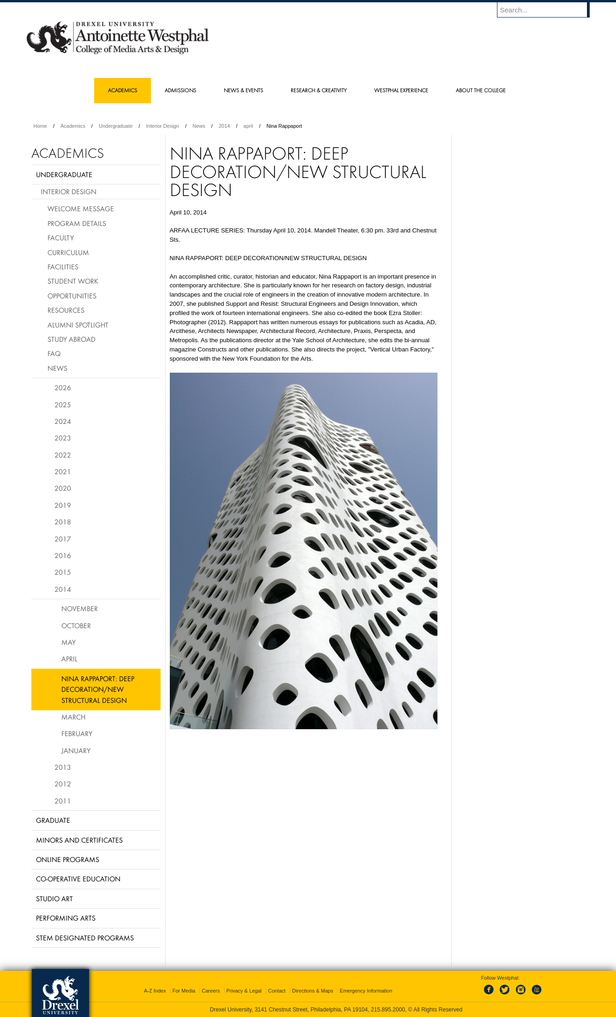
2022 (62, 454)
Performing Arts (66, 917)
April (69, 658)
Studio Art (54, 898)
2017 (62, 538)
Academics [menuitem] (122, 90)
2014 (224, 126)
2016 (62, 555)
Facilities (63, 266)
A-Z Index (155, 990)
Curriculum (68, 252)
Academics (72, 126)
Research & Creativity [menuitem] (319, 90)
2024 (62, 421)
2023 (62, 437)
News (198, 126)
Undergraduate (115, 126)
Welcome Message (81, 208)
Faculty (61, 237)
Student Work (73, 280)
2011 (62, 800)
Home (40, 126)
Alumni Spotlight (78, 324)
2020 (62, 488)
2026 (62, 387)
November (79, 608)
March (73, 716)
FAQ (54, 353)
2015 (62, 572)
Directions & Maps (312, 990)
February (76, 733)
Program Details (77, 223)
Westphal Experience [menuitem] (401, 90)
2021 (62, 471)
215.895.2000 (388, 1009)
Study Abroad (72, 339)
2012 (62, 783)
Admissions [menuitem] (180, 90)
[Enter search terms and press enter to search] (547, 9)
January (75, 750)
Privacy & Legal (244, 990)
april (248, 126)
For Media (184, 990)
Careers (211, 990)
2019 (62, 505)
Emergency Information (366, 990)
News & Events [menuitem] (243, 90)
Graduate (53, 820)
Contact (277, 990)
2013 (62, 767)
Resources (66, 310)
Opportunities (72, 295)
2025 (62, 404)
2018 (62, 521)
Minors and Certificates (79, 840)
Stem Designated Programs (85, 937)
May (68, 642)
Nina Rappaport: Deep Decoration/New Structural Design (97, 689)
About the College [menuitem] (481, 90)
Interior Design (162, 126)
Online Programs (67, 859)
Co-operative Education (78, 878)
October (76, 625)
